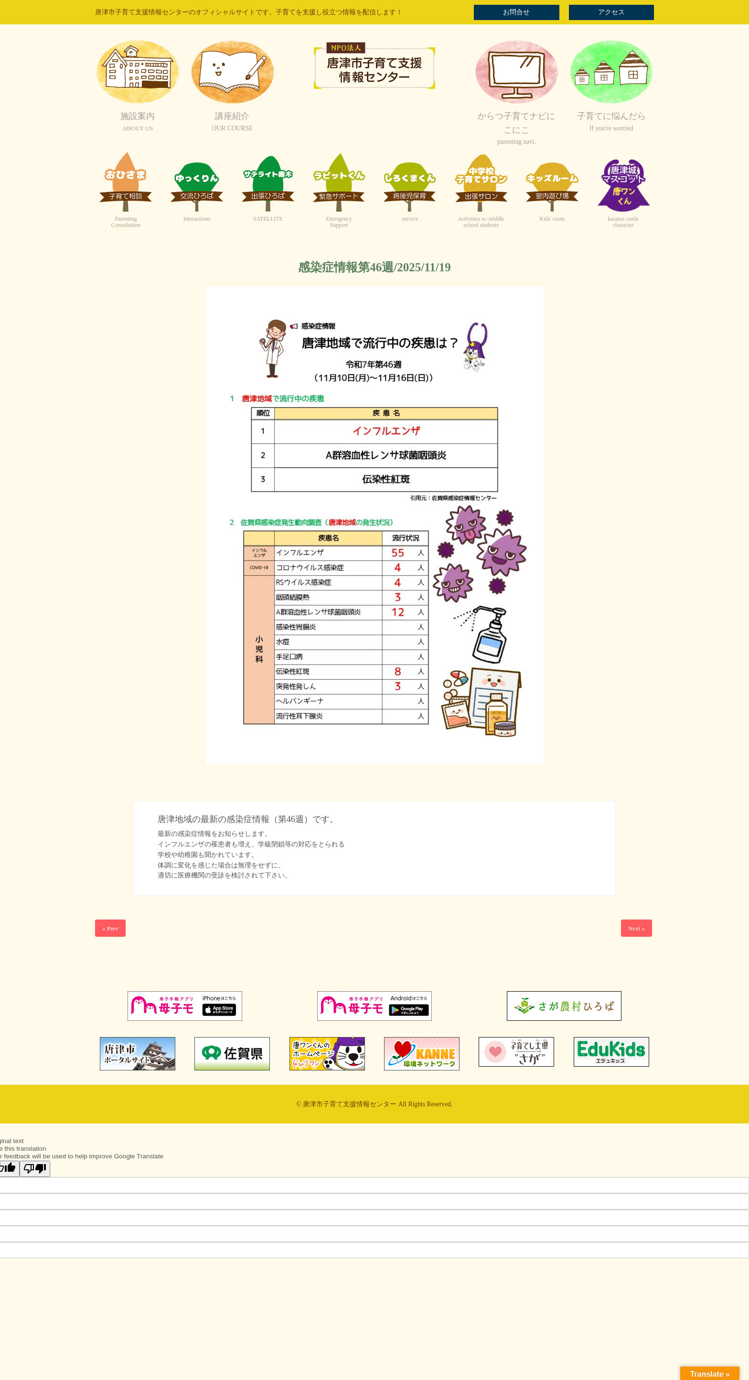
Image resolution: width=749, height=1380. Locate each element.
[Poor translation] (35, 1169)
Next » (636, 928)
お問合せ (516, 12)
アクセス (611, 12)
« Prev (110, 928)
